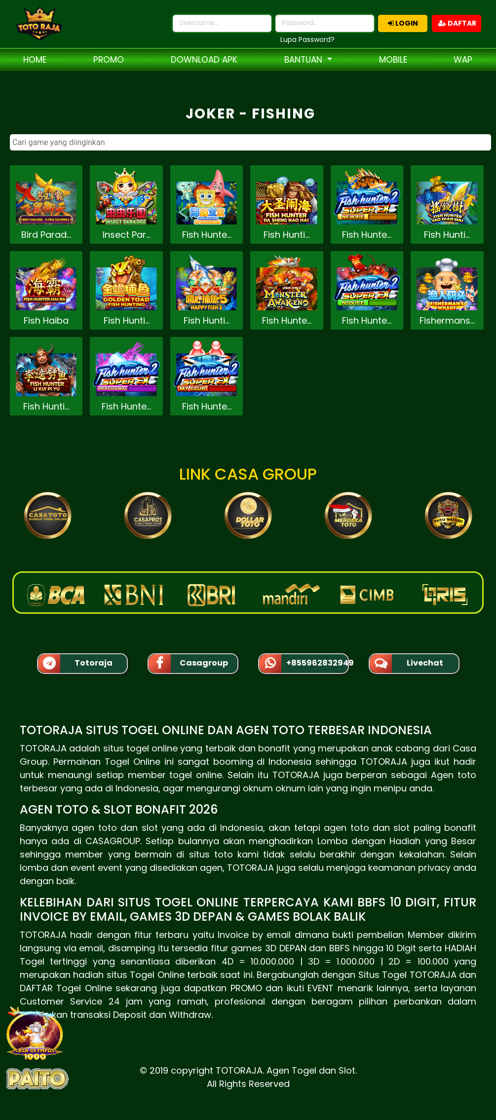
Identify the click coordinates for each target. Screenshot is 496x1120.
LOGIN (403, 23)
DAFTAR (457, 23)
